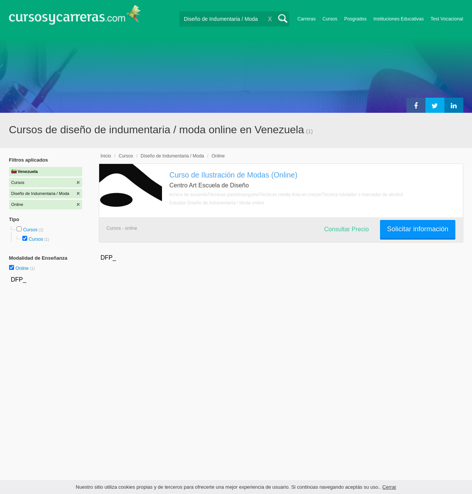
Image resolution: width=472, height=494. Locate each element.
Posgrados (355, 19)
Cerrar (389, 487)
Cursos (329, 19)
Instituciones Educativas (398, 19)
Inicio (106, 156)
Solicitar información (417, 229)
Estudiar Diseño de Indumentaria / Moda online (217, 203)
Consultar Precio (346, 229)
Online (23, 268)
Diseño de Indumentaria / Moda (172, 156)
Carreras (307, 19)
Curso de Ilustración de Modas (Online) (234, 175)
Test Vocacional (446, 19)
